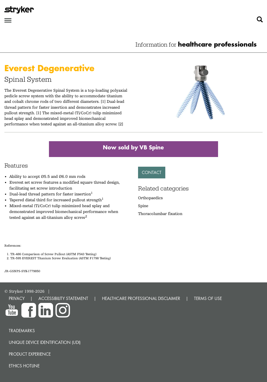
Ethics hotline (24, 366)
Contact (151, 172)
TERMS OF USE (208, 298)
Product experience (30, 354)
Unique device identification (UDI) (45, 342)
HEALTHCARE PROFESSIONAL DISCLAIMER (141, 298)
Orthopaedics (150, 197)
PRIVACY (17, 298)
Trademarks (22, 330)
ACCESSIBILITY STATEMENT (63, 298)
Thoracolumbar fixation (160, 213)
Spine (143, 205)
